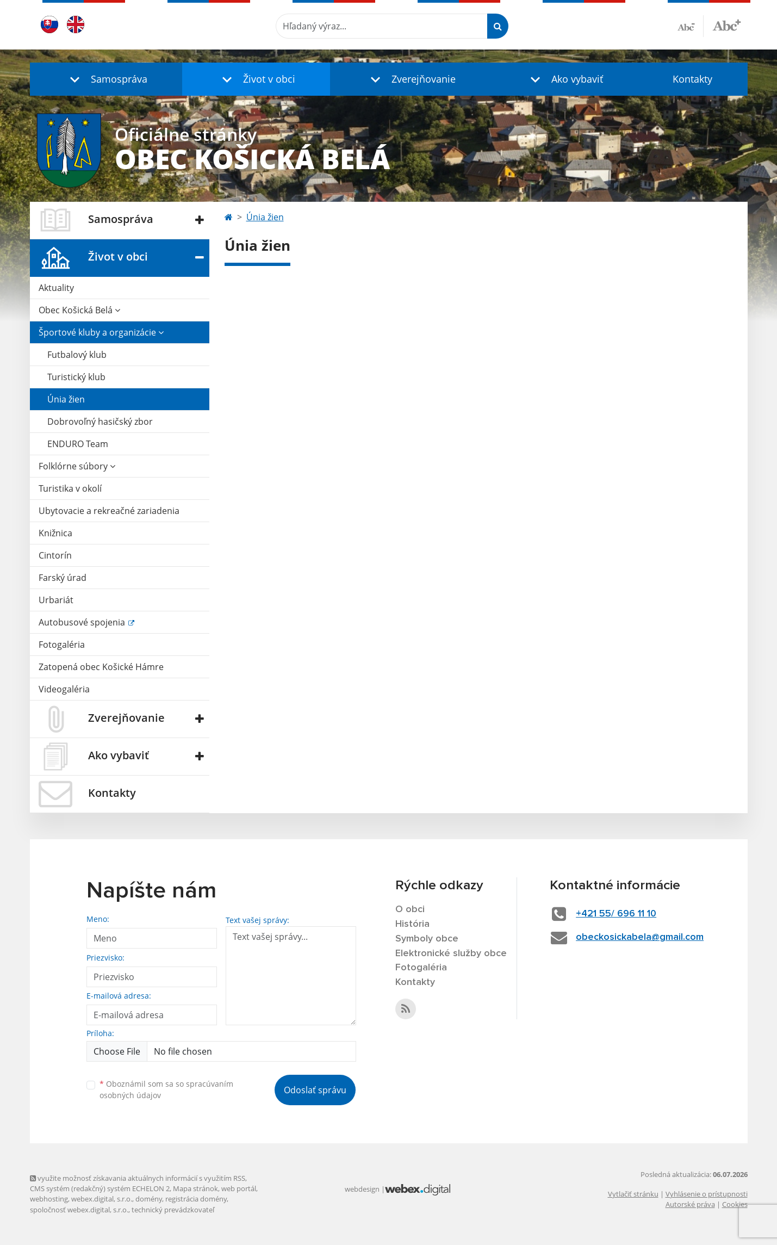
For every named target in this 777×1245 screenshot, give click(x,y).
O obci (410, 909)
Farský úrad (62, 578)
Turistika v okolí (70, 488)
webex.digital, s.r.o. (101, 1199)
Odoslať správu (315, 1090)
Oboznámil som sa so (166, 1089)
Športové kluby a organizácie (101, 332)
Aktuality (56, 288)
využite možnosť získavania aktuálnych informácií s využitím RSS (137, 1178)
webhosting (49, 1199)
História (412, 924)
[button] (106, 79)
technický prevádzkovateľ (173, 1210)
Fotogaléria (62, 645)
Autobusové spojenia (83, 622)
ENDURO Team (77, 444)
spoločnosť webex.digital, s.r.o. (79, 1210)
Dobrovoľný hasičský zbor (100, 422)
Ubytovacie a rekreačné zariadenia (109, 511)
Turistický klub (76, 377)
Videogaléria (64, 689)
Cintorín (55, 555)
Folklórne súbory (77, 466)
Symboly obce (426, 939)
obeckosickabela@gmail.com (640, 937)
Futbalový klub (77, 355)
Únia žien (66, 399)
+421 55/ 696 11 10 (616, 914)
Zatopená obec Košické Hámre (101, 667)
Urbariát (56, 600)
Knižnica (55, 533)
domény (148, 1199)
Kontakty (692, 78)
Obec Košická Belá (79, 310)
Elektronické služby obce (451, 953)
